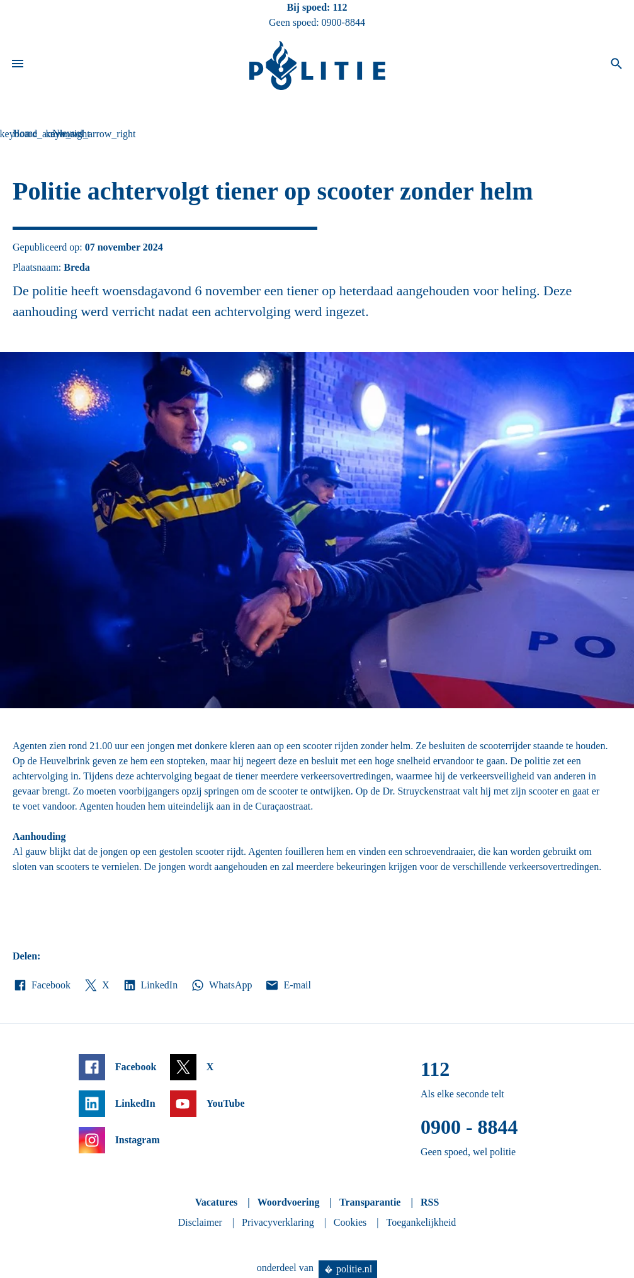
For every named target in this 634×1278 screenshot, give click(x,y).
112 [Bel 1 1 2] (339, 7)
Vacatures (216, 1202)
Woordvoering (289, 1202)
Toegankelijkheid (421, 1222)
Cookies (350, 1222)
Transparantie (369, 1202)
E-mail (287, 985)
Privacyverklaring (278, 1222)
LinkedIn (150, 985)
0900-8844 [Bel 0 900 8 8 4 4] (343, 22)
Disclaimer (200, 1222)
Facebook (42, 985)
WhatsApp (221, 985)
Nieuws (67, 133)
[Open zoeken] (616, 65)
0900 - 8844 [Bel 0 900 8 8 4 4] (469, 1127)
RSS (430, 1202)
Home (25, 133)
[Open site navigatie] (17, 65)
